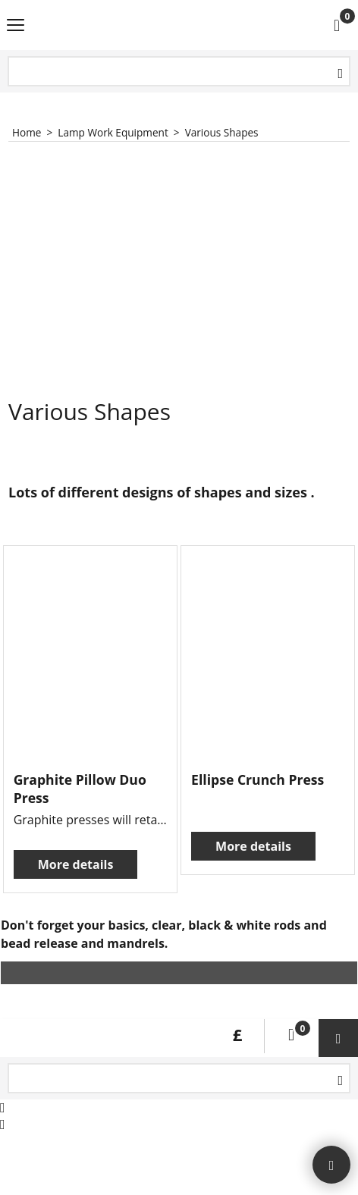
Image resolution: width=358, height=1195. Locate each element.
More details (76, 864)
